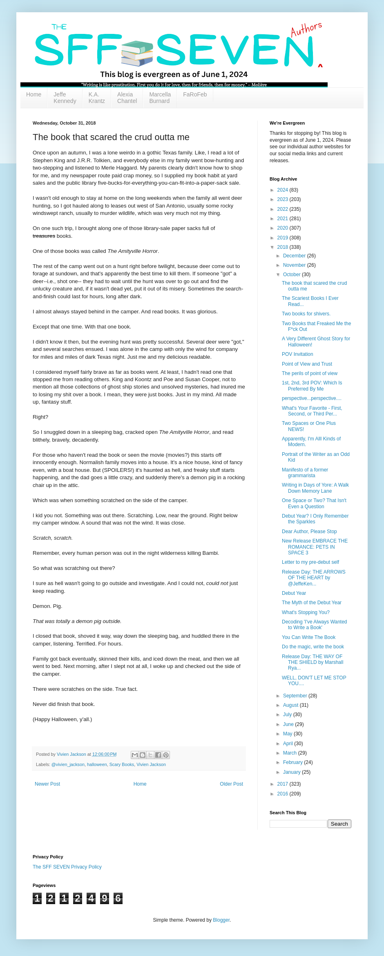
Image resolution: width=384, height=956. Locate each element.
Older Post (231, 784)
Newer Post (47, 784)
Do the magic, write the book (313, 647)
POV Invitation (297, 354)
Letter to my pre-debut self (310, 562)
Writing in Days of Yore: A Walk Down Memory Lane (315, 488)
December (295, 256)
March (290, 753)
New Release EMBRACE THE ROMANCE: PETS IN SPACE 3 (315, 547)
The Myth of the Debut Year (312, 602)
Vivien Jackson (151, 764)
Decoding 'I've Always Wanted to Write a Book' (314, 624)
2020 (283, 228)
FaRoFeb (195, 94)
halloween (97, 764)
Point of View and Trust (307, 364)
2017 (283, 784)
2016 (283, 794)
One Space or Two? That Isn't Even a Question (314, 503)
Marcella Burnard (160, 97)
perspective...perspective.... (312, 398)
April (288, 743)
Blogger (221, 920)
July (288, 714)
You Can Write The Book (308, 637)
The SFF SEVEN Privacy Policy (67, 867)
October (292, 274)
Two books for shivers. (306, 314)
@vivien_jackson (68, 764)
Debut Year (294, 593)
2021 (283, 218)
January (292, 772)
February (293, 762)
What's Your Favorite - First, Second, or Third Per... (312, 411)
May (288, 734)
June (289, 724)
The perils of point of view (309, 373)
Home (33, 94)
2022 (283, 209)
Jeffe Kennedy (65, 97)
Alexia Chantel (127, 97)
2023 (283, 199)
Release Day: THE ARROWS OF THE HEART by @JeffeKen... (314, 578)
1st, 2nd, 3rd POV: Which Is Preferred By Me (312, 385)
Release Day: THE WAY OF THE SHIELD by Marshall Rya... (312, 662)
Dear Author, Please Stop (309, 531)
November (295, 265)
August (291, 705)
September (295, 696)
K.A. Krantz (97, 97)
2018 (283, 247)
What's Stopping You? (306, 612)
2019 (283, 238)
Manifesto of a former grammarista (305, 472)
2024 (283, 190)
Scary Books (121, 764)
